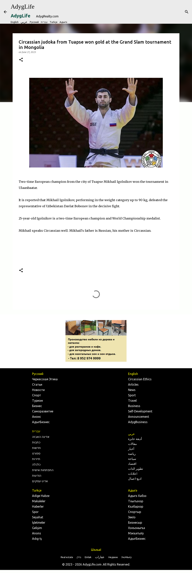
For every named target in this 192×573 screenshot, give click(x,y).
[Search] (186, 11)
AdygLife (22, 6)
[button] (21, 60)
